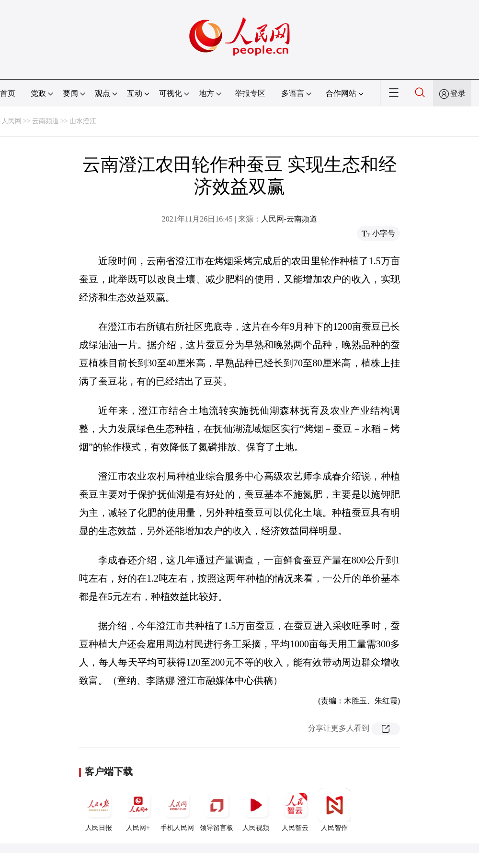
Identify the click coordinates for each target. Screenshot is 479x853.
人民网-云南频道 (289, 219)
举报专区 (250, 93)
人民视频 (256, 809)
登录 (458, 93)
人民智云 (295, 809)
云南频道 (45, 121)
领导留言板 (216, 809)
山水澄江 (82, 121)
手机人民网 (177, 809)
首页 (7, 93)
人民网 (11, 121)
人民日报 (98, 809)
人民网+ (138, 809)
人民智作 (334, 809)
